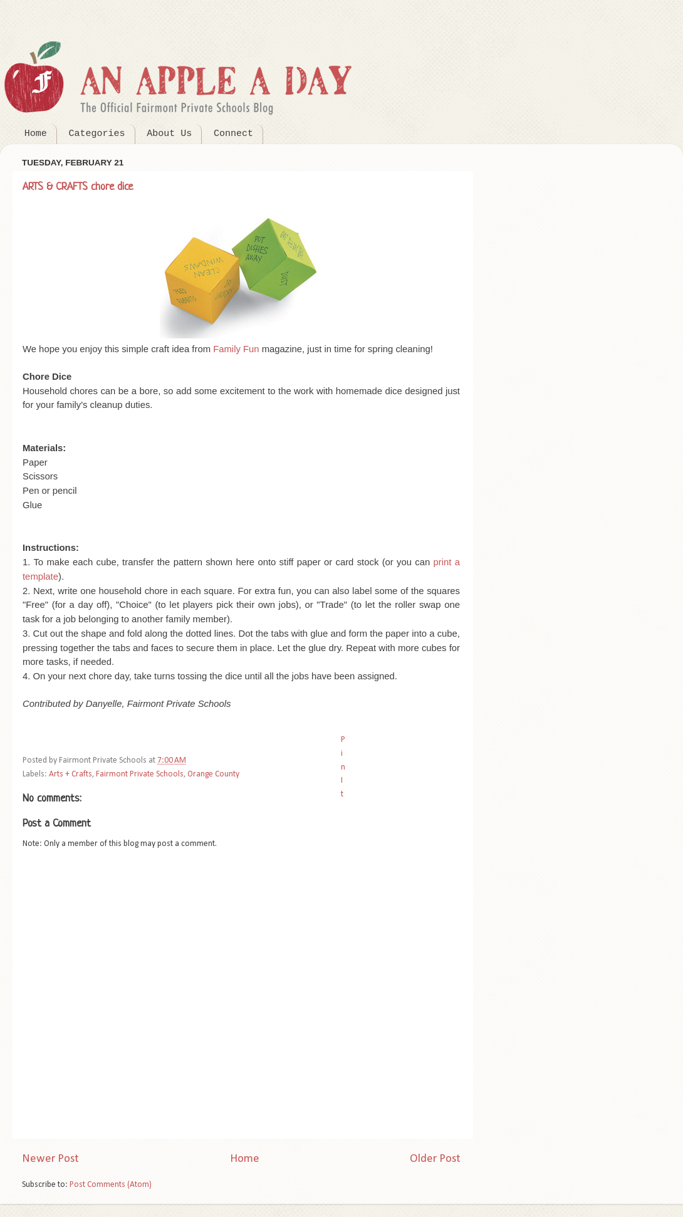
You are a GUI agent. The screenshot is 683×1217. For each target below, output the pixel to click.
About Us (169, 133)
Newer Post (50, 1159)
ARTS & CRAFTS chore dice (78, 187)
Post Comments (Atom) (111, 1185)
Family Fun (236, 349)
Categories (97, 133)
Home (35, 133)
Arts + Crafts (70, 774)
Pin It (343, 767)
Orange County (213, 774)
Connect (233, 133)
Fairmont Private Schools (140, 774)
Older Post (435, 1159)
